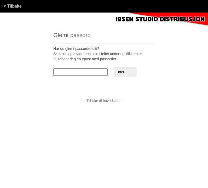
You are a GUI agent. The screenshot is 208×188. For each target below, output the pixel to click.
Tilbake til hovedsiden (104, 101)
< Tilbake (13, 6)
